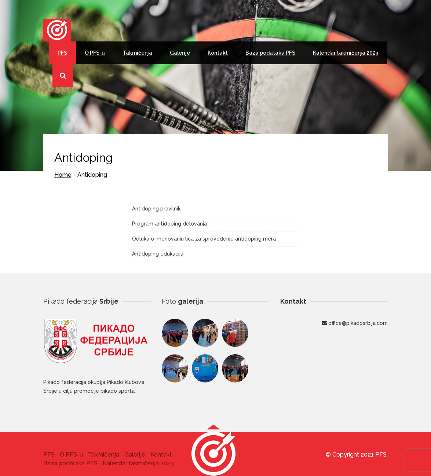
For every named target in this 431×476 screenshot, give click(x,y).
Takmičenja (137, 53)
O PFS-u (95, 53)
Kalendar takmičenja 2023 (345, 53)
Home (63, 174)
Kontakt (218, 53)
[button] (213, 453)
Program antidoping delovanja (169, 224)
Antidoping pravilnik (156, 209)
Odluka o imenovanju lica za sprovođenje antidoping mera (204, 239)
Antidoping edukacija (157, 254)
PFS (62, 53)
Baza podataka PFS (270, 53)
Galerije (180, 53)
